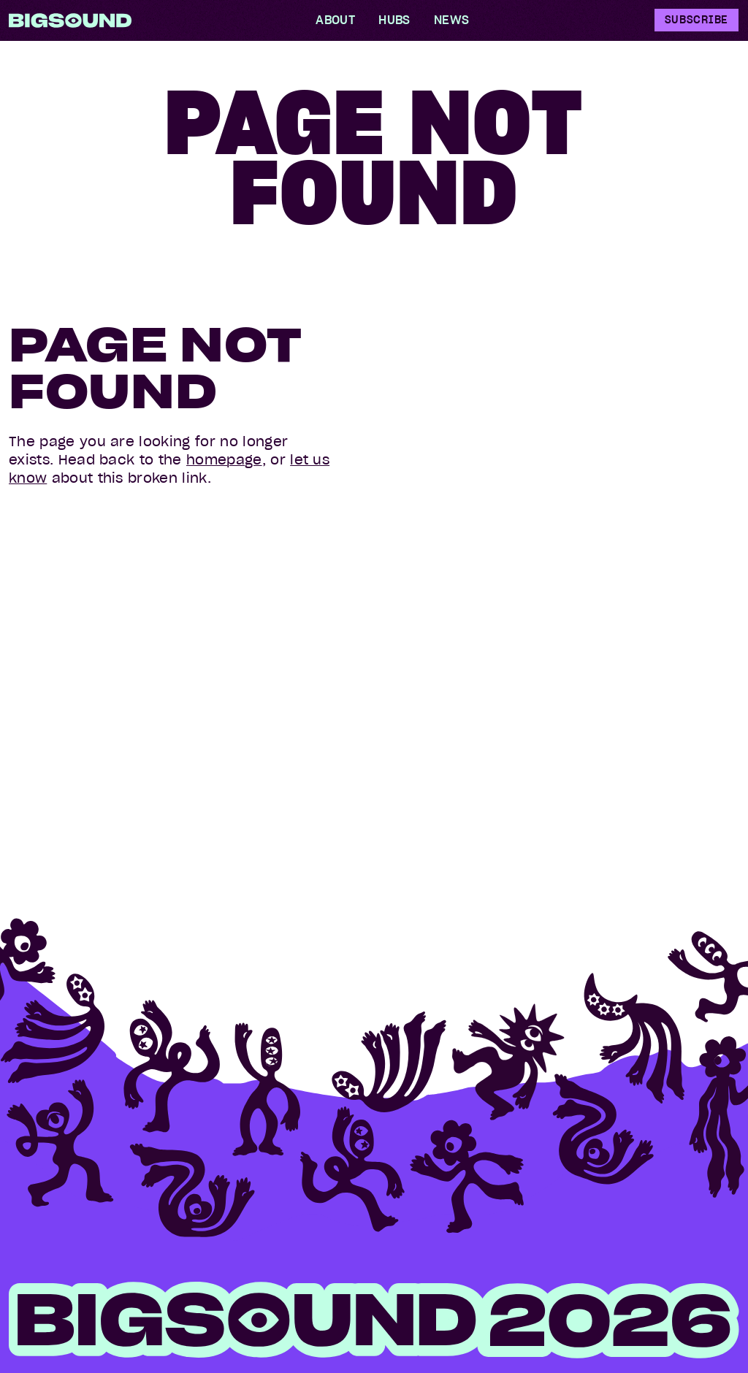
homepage (224, 459)
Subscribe (696, 19)
